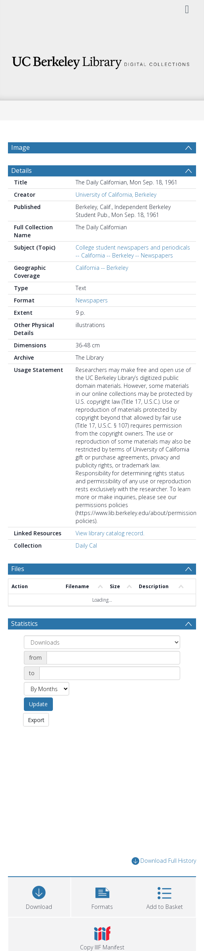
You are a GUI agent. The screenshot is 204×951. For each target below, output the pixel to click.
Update (38, 704)
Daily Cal (86, 545)
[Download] (39, 896)
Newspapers (92, 300)
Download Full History (164, 861)
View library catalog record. (110, 533)
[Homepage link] (102, 60)
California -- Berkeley (102, 267)
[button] (102, 896)
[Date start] (113, 657)
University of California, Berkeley (116, 194)
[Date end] (109, 673)
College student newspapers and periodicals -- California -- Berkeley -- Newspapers (133, 251)
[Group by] (102, 642)
